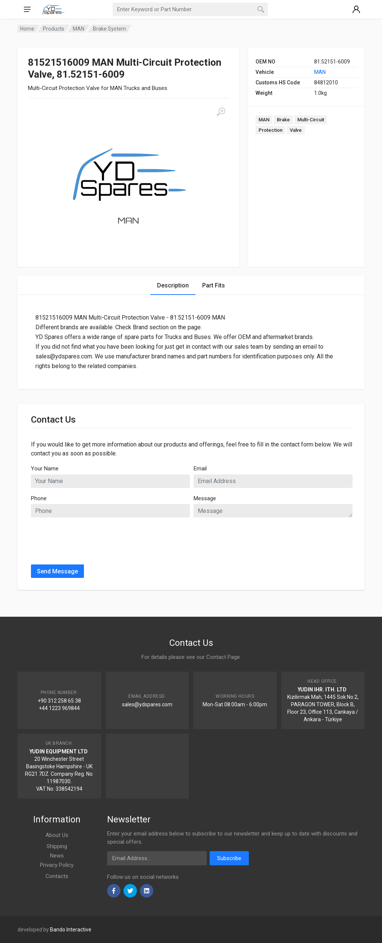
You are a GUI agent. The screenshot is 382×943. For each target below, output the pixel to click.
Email (200, 468)
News (57, 855)
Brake (283, 119)
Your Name (45, 468)
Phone (39, 498)
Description (173, 285)
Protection (270, 130)
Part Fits (213, 285)
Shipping (57, 846)
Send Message (57, 571)
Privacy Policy (56, 865)
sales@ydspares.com (147, 704)
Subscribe (229, 858)
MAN (320, 72)
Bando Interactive (70, 930)
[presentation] (87, 538)
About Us (57, 835)
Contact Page (223, 657)
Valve (296, 130)
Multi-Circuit (310, 119)
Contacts (57, 876)
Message (205, 498)
